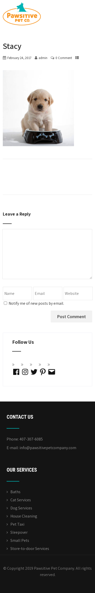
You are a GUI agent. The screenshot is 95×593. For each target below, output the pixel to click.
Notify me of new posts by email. (36, 303)
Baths (15, 491)
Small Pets (19, 540)
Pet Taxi (17, 524)
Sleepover (19, 532)
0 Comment (63, 58)
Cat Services (20, 500)
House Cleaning (23, 516)
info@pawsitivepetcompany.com (48, 447)
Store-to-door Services (29, 548)
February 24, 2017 (19, 58)
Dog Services (21, 508)
